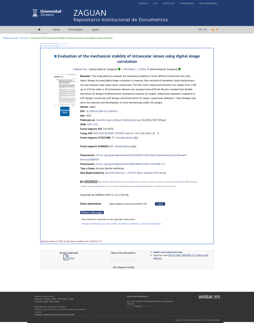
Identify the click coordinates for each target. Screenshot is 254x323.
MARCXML (186, 255)
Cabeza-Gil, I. (81, 69)
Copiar (160, 204)
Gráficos (63, 46)
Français (146, 306)
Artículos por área (102, 223)
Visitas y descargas (92, 212)
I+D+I (155, 3)
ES (205, 29)
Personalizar (75, 29)
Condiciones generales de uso (193, 320)
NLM (206, 255)
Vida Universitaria (208, 3)
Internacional (187, 3)
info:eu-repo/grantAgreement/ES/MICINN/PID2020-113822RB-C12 (130, 164)
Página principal (10, 38)
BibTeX (171, 255)
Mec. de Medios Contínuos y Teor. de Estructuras (137, 223)
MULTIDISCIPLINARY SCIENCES (109, 133)
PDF (68, 258)
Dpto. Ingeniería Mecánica (151, 172)
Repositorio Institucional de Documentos (120, 19)
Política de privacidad (66, 315)
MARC (178, 255)
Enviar (56, 29)
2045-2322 (92, 124)
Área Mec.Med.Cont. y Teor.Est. (120, 172)
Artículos (24, 38)
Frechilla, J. (129, 69)
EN (200, 29)
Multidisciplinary (125, 137)
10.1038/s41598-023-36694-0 (101, 111)
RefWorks (157, 258)
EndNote (199, 255)
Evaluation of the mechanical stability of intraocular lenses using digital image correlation (129, 58)
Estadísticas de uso (48, 46)
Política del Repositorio (137, 296)
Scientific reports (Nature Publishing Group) (118, 120)
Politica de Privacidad (212, 320)
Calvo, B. (144, 69)
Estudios (143, 3)
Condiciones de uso (50, 315)
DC (193, 255)
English (130, 306)
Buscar (47, 299)
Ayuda (95, 29)
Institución (169, 3)
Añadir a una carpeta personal (167, 252)
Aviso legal (38, 315)
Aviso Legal (178, 320)
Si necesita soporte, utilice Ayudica (47, 301)
